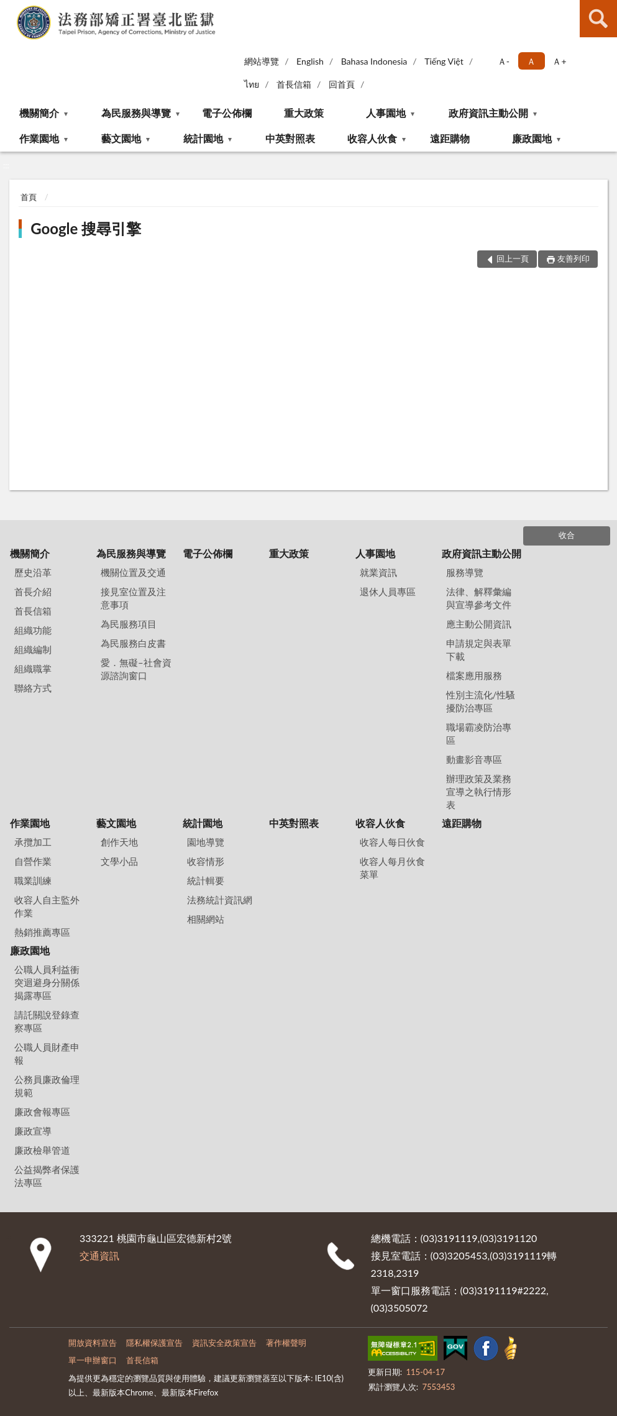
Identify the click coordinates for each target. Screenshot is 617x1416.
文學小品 (119, 861)
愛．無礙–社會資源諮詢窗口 (136, 669)
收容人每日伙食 (392, 841)
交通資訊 (99, 1255)
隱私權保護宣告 (154, 1343)
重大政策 (304, 113)
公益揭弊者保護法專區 (47, 1176)
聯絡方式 (33, 687)
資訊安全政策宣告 (224, 1343)
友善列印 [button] (573, 258)
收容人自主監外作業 (47, 906)
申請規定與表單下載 (478, 649)
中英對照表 (290, 138)
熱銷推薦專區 (42, 932)
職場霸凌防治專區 (478, 733)
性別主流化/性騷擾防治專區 (481, 701)
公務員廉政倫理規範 (47, 1086)
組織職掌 (33, 668)
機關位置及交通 (133, 572)
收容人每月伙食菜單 (392, 868)
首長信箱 (294, 84)
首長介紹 (33, 591)
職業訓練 (33, 880)
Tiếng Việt (444, 61)
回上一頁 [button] (512, 258)
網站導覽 (261, 61)
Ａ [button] (531, 61)
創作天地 (119, 841)
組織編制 (33, 649)
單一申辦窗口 (92, 1360)
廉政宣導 (33, 1130)
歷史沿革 (33, 572)
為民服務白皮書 (133, 643)
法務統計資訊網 (219, 899)
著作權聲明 (286, 1343)
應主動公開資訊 (478, 623)
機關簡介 (39, 113)
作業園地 (39, 138)
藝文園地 (121, 138)
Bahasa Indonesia (374, 61)
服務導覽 (464, 572)
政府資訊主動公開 (488, 113)
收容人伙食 (372, 138)
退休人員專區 (388, 591)
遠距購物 (450, 138)
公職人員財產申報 (47, 1053)
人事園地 (386, 113)
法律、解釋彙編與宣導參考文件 (478, 598)
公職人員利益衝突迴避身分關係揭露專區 (47, 982)
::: (10, 9)
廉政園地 (532, 138)
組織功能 (33, 630)
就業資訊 (378, 572)
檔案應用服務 (474, 675)
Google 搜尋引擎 (85, 228)
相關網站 (205, 919)
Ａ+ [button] (559, 61)
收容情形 (205, 861)
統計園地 (203, 138)
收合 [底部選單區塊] (567, 535)
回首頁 (342, 84)
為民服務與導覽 (136, 113)
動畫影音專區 (474, 759)
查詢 (598, 18)
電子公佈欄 (227, 113)
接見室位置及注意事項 (133, 598)
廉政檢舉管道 (42, 1150)
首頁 (29, 197)
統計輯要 (205, 880)
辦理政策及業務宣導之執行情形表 (478, 791)
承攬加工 (33, 841)
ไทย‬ (251, 84)
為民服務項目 (129, 623)
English (310, 61)
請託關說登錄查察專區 (47, 1021)
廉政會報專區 (42, 1111)
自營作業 (33, 861)
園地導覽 (205, 841)
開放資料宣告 (92, 1343)
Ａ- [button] (504, 61)
